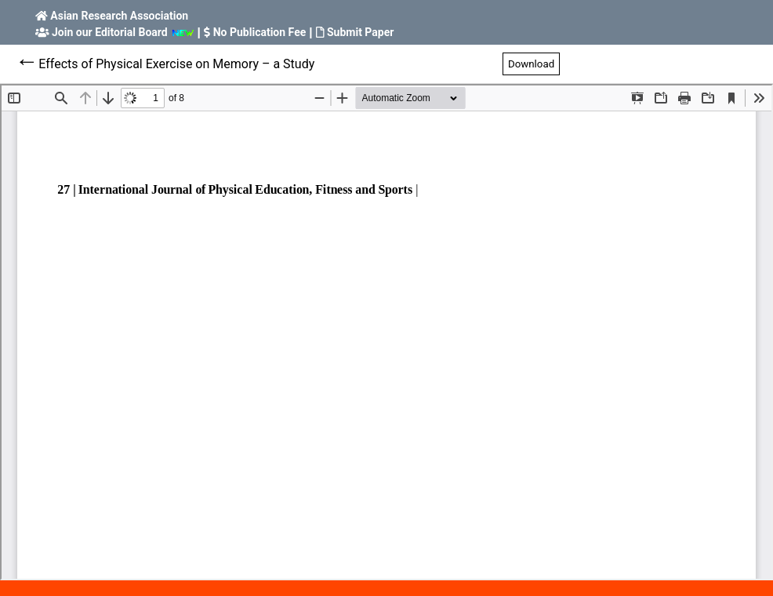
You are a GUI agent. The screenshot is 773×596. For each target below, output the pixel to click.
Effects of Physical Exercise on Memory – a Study (176, 63)
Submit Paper (360, 32)
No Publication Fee (260, 32)
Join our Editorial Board (110, 32)
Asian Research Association (119, 15)
